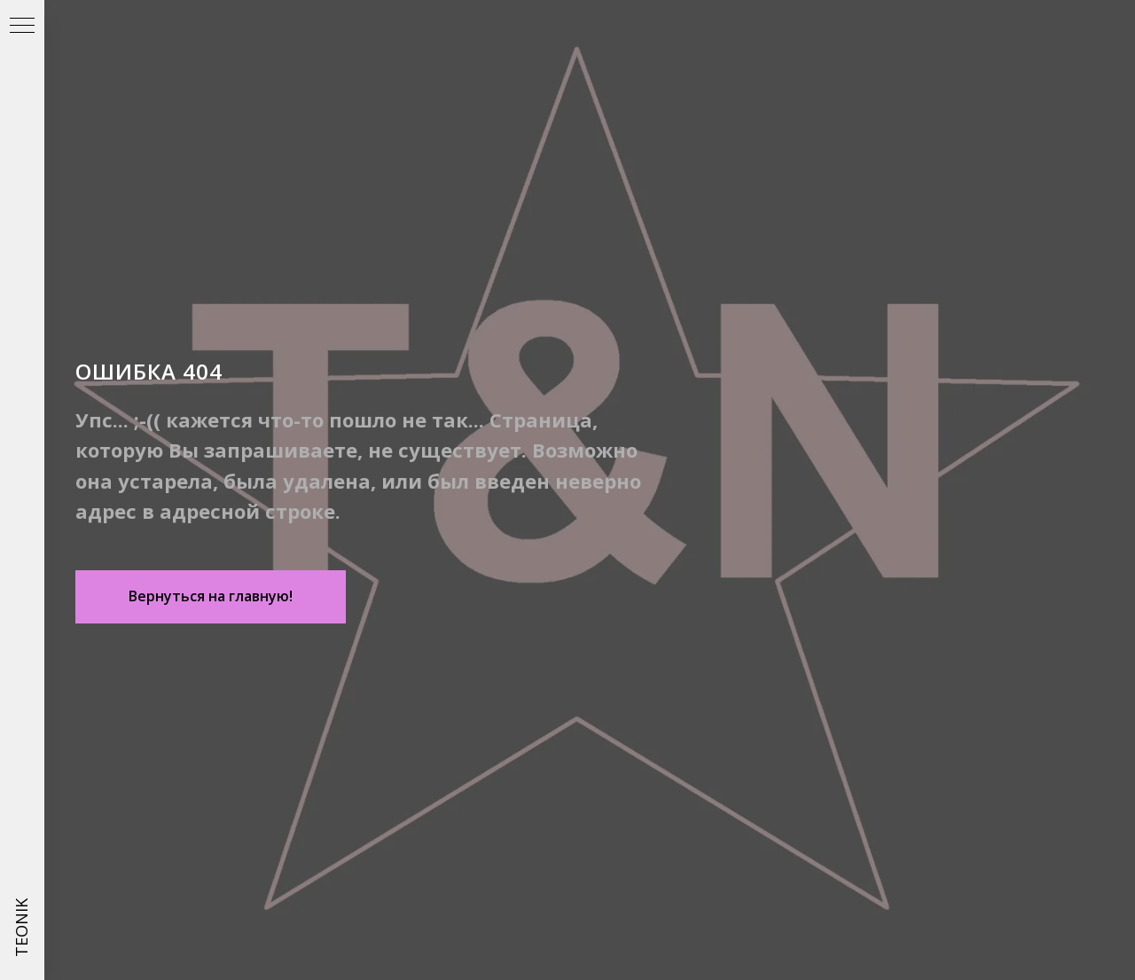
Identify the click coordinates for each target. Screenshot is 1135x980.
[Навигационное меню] (22, 26)
